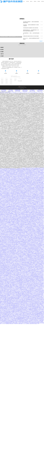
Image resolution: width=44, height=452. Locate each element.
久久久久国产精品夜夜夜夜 (30, 240)
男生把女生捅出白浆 (31, 226)
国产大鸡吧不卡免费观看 (17, 238)
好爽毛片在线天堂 (4, 297)
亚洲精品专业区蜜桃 (16, 266)
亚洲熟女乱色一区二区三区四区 (32, 223)
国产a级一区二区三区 (22, 311)
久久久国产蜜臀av (21, 265)
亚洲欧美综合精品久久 (33, 208)
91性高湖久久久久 (36, 261)
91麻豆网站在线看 (32, 222)
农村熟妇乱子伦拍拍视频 (9, 257)
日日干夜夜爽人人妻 (21, 271)
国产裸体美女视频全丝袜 (25, 242)
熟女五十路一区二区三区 (26, 198)
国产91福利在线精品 (24, 202)
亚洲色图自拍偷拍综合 (22, 225)
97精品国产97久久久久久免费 (39, 184)
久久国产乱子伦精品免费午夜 (4, 315)
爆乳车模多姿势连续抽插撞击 (34, 309)
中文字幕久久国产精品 (6, 200)
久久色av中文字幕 (32, 308)
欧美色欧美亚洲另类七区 (26, 247)
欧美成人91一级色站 (33, 186)
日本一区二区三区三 (3, 230)
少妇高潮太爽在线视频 (6, 182)
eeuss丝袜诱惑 (34, 236)
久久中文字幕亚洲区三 (33, 231)
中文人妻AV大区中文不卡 (39, 182)
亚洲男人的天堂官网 (15, 242)
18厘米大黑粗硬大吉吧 (33, 248)
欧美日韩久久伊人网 (5, 261)
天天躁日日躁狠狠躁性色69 (4, 246)
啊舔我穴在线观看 (40, 314)
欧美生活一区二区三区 (40, 227)
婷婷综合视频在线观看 (12, 291)
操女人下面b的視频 (2, 206)
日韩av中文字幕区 (29, 313)
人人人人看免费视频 (19, 257)
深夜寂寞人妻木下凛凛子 (31, 220)
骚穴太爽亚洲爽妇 (26, 179)
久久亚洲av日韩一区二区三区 (26, 262)
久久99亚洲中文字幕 (27, 173)
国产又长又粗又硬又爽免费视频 (17, 188)
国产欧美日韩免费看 (11, 225)
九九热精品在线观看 (11, 251)
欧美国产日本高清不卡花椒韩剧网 (18, 267)
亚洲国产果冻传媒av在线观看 (32, 234)
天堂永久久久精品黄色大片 (3, 187)
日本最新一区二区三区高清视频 (15, 315)
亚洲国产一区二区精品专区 (35, 189)
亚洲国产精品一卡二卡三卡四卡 (39, 177)
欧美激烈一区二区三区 (17, 192)
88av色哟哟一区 (8, 290)
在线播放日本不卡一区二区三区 (19, 223)
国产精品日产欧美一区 (10, 315)
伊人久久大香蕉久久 (15, 186)
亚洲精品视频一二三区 (15, 171)
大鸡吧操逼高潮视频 (12, 253)
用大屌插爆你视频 (29, 230)
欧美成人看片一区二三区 (18, 241)
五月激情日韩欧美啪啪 (12, 309)
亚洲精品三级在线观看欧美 (27, 199)
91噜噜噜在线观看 (26, 225)
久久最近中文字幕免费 (19, 251)
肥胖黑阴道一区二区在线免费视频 (38, 265)
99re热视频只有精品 (3, 284)
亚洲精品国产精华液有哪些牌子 (6, 252)
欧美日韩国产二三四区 (31, 314)
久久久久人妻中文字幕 (33, 180)
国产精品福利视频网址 (14, 180)
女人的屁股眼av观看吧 (32, 238)
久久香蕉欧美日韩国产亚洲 (39, 287)
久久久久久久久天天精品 (29, 219)
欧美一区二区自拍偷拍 (27, 207)
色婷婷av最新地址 (16, 227)
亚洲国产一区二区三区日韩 (39, 243)
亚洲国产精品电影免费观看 (23, 245)
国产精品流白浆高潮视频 (3, 309)
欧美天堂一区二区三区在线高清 (35, 251)
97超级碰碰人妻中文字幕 (3, 202)
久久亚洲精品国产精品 (23, 259)
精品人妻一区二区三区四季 (11, 282)
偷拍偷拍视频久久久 (27, 236)
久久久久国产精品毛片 (7, 318)
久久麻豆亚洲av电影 (21, 287)
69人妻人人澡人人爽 (9, 234)
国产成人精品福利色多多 (7, 271)
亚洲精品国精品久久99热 (7, 181)
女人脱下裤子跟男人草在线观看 (19, 226)
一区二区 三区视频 (28, 268)
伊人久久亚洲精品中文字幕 (13, 223)
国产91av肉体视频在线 (13, 217)
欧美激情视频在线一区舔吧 (14, 222)
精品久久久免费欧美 (18, 215)
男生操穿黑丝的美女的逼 (37, 241)
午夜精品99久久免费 (38, 199)
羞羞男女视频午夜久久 (14, 232)
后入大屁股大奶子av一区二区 (34, 171)
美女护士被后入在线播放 (18, 202)
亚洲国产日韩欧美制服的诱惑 (7, 215)
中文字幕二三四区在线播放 (25, 227)
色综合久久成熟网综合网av (32, 91)
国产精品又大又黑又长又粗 (31, 229)
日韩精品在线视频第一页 (36, 187)
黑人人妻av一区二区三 (17, 291)
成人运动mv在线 (25, 240)
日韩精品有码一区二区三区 (24, 269)
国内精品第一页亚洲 (6, 180)
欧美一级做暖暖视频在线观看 (27, 183)
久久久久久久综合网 (25, 250)
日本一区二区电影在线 (9, 226)
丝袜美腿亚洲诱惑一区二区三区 (32, 173)
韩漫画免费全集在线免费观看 (15, 219)
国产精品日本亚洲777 (29, 250)
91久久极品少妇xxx (35, 226)
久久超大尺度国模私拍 (34, 287)
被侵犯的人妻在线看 (21, 270)
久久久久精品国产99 (2, 210)
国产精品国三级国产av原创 (37, 262)
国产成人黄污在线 (12, 318)
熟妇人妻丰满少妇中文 (19, 203)
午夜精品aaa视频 (9, 247)
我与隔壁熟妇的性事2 (4, 269)
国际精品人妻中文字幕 (22, 273)
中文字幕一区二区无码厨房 (17, 273)
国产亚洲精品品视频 (24, 206)
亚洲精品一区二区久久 (24, 257)
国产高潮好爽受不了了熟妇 (3, 305)
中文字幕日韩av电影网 (26, 221)
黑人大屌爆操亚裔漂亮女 (28, 241)
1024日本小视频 (3, 318)
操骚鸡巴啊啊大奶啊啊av (19, 230)
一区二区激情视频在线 (34, 204)
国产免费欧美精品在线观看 (32, 245)
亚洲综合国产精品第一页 (11, 210)
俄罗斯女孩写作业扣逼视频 (34, 303)
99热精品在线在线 (30, 189)
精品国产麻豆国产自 (37, 188)
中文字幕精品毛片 (23, 272)
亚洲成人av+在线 (23, 280)
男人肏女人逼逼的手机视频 (32, 198)
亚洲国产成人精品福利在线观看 (9, 183)
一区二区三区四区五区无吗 (24, 297)
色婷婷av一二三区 (40, 306)
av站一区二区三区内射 (38, 288)
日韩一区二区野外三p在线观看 (7, 206)
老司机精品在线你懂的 (23, 292)
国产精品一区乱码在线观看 (14, 257)
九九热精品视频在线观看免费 (38, 181)
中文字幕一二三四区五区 (40, 250)
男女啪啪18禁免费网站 (20, 227)
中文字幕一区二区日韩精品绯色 (38, 194)
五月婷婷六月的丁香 (4, 293)
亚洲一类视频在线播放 (16, 270)
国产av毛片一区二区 (11, 255)
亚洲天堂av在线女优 (31, 273)
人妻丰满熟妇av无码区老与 (36, 240)
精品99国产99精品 (32, 175)
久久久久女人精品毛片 (37, 245)
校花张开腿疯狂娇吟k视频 (32, 199)
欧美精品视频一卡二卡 (26, 205)
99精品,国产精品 (26, 196)
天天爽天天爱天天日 (16, 324)
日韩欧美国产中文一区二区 (20, 210)
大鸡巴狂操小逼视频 (25, 307)
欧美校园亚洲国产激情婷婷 (24, 313)
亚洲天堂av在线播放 (3, 289)
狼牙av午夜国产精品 (18, 311)
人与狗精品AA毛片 (36, 266)
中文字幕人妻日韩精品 (37, 223)
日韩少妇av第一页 (42, 231)
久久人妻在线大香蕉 (25, 178)
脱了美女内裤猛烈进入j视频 (23, 241)
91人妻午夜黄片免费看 (16, 189)
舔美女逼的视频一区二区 (22, 309)
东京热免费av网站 (10, 220)
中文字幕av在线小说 (30, 211)
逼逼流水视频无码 (31, 236)
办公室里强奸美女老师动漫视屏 (20, 322)
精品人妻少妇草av (5, 226)
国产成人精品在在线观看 (35, 196)
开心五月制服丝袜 (21, 305)
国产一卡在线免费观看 (13, 307)
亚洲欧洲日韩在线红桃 (24, 318)
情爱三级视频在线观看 (4, 268)
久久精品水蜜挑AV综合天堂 (6, 320)
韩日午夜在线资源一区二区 (35, 246)
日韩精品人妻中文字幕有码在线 (36, 312)
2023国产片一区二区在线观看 (15, 231)
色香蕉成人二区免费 (26, 229)
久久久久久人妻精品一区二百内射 (15, 205)
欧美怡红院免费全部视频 (24, 232)
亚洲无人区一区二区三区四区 (19, 269)
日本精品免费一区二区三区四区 (21, 266)
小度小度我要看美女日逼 (36, 210)
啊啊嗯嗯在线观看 (24, 243)
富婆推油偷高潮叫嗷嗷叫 (37, 186)
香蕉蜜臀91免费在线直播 (6, 210)
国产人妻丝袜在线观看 (22, 194)
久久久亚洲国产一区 (34, 269)
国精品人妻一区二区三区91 (19, 232)
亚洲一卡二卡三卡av (39, 271)
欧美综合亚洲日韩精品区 (36, 215)
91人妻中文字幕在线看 (12, 192)
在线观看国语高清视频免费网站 (20, 242)
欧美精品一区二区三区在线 (32, 292)
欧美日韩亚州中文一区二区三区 (13, 259)
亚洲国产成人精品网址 (10, 286)
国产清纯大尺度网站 (19, 177)
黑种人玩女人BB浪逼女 (22, 220)
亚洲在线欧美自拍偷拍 (30, 182)
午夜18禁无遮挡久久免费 (9, 299)
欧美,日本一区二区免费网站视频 (13, 215)
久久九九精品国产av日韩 (2, 217)
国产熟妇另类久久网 (33, 259)
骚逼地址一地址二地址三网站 (14, 297)
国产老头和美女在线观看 (7, 306)
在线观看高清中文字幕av (27, 192)
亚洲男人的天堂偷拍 (23, 207)
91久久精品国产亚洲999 (22, 308)
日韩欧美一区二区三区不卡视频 (17, 185)
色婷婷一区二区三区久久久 (28, 209)
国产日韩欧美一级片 (38, 248)
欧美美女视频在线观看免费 (37, 238)
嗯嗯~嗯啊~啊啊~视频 (5, 247)
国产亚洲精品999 (32, 169)
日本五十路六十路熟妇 (5, 262)
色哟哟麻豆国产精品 (10, 231)
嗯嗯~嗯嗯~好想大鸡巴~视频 (23, 244)
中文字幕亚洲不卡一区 (32, 253)
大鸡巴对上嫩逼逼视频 (28, 253)
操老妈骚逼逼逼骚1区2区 (33, 288)
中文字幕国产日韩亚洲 (40, 225)
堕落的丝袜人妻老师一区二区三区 (34, 306)
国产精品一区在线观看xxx (7, 284)
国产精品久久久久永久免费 (31, 187)
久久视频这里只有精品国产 (26, 181)
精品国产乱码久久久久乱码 (30, 312)
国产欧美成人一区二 (18, 290)
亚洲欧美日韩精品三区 (30, 184)
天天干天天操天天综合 (14, 226)
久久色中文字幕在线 (26, 314)
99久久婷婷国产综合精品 (39, 226)
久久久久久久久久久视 (40, 311)
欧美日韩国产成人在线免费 (4, 201)
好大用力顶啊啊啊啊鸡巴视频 (36, 213)
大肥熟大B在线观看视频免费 (32, 207)
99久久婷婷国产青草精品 (13, 261)
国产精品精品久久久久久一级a (28, 311)
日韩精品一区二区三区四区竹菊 (39, 179)
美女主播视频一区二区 (16, 211)
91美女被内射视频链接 (38, 208)
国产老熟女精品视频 (39, 303)
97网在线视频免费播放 (25, 213)
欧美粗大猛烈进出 (28, 294)
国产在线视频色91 (8, 213)
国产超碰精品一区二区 (18, 220)
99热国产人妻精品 (3, 271)
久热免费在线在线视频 (29, 255)
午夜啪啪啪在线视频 (4, 253)
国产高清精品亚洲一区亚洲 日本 (39, 299)
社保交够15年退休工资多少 (38, 255)
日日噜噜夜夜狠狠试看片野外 (22, 236)
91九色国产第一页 (10, 203)
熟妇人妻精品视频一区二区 (9, 187)
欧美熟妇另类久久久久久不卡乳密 (4, 199)
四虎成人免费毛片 (37, 173)
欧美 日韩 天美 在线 (20, 313)
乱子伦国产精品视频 (23, 215)
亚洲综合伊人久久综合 (6, 225)
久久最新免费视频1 (33, 201)
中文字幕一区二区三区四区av (9, 219)
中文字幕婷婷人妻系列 (40, 293)
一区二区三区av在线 (16, 303)
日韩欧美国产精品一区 (6, 190)
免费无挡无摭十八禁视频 (13, 202)
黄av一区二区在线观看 (27, 194)
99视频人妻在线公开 (10, 288)
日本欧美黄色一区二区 (20, 182)
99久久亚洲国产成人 (22, 221)
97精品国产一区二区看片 (4, 274)
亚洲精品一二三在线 (16, 250)
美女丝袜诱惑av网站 (9, 293)
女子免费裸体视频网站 (28, 206)
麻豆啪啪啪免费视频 (8, 223)
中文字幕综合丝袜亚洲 (8, 248)
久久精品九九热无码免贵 (9, 177)
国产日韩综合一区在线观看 (16, 252)
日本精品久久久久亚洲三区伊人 (11, 236)
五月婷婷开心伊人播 (2, 267)
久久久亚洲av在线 (4, 229)
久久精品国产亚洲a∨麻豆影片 (28, 306)
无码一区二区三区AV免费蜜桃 (27, 224)
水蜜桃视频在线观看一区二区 (19, 206)
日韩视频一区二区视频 (29, 204)
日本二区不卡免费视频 (10, 91)
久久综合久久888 (30, 205)
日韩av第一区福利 (17, 284)
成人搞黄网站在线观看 (14, 177)
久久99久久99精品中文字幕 (24, 204)
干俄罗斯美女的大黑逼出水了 (33, 294)
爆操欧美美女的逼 (22, 290)
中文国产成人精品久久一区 (5, 242)
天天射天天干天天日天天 (39, 185)
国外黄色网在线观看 (19, 310)
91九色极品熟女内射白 (34, 182)
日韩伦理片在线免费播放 (41, 234)
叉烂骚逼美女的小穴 (19, 297)
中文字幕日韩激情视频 (28, 171)
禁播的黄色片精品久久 (32, 324)
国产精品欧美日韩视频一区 (23, 169)
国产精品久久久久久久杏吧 (13, 294)
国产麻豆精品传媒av (13, 207)
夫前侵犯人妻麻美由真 (11, 175)
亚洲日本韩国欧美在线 (39, 264)
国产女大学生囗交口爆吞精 (29, 246)
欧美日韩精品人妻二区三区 (23, 185)
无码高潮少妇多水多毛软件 (14, 208)
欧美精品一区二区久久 (39, 252)
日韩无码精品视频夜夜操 (22, 316)
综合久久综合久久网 (4, 207)
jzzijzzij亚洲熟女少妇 (29, 297)
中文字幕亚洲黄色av (22, 278)
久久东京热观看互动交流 (3, 265)
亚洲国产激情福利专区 (4, 179)
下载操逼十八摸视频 (14, 199)
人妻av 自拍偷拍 (1, 232)
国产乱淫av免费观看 (7, 287)
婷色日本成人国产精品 (37, 322)
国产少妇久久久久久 (39, 217)
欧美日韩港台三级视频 (39, 206)
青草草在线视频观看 (5, 222)
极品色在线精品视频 (23, 179)
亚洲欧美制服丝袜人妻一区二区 (32, 265)
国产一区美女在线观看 (19, 180)
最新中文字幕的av (34, 184)
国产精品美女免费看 (22, 282)
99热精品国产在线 (9, 222)
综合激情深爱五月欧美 (8, 263)
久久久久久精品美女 (3, 209)
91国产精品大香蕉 (23, 177)
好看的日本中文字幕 (31, 291)
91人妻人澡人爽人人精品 (18, 261)
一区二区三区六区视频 (22, 183)
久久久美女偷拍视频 (7, 175)
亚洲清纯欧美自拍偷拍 (34, 243)
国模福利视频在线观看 (27, 215)
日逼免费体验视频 (23, 301)
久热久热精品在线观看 (30, 252)
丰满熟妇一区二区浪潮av (40, 266)
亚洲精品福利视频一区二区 (32, 290)
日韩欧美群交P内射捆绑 (27, 228)
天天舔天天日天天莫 (11, 90)
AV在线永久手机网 (14, 264)
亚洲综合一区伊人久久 (26, 289)
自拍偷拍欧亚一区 (4, 183)
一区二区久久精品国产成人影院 (21, 276)
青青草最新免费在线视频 (16, 282)
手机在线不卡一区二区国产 (35, 211)
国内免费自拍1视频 (14, 220)
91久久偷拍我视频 (24, 271)
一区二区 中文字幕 (33, 202)
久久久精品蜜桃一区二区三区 (21, 211)
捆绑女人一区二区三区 (20, 200)
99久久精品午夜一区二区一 (29, 318)
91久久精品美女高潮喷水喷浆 (5, 203)
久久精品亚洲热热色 (3, 205)
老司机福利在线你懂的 (31, 289)
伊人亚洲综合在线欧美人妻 (13, 206)
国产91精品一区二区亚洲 (25, 230)
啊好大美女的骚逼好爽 (16, 271)
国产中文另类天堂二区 (4, 259)
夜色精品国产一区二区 (36, 324)
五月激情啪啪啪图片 (17, 181)
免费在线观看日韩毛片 (10, 201)
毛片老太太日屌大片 (36, 175)
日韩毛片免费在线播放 (6, 322)
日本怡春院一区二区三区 (26, 210)
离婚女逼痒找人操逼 (8, 198)
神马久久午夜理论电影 (41, 316)
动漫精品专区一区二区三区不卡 (5, 184)
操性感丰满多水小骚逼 (21, 181)
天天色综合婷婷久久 (17, 236)
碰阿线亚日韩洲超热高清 (5, 266)
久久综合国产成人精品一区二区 (29, 244)
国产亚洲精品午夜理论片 (28, 217)
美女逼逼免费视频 (41, 207)
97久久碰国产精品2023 (13, 246)
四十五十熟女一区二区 (21, 291)
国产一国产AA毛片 (3, 294)
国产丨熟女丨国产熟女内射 (39, 309)
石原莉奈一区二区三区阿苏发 (22, 234)
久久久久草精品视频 (24, 320)
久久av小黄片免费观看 (23, 209)
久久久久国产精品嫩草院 (26, 291)
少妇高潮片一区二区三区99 (34, 313)
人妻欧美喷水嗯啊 (23, 263)
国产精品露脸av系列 (25, 184)
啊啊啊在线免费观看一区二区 (28, 263)
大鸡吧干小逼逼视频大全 (12, 204)
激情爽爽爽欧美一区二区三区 (19, 299)
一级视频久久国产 (37, 280)
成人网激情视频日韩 (42, 238)
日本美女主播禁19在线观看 (10, 266)
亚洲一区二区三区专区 (8, 224)
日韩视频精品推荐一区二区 (8, 202)
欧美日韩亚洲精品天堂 (16, 200)
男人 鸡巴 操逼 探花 (41, 203)
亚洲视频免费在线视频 (17, 293)
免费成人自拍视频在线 (39, 183)
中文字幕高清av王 (12, 293)
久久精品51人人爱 (38, 204)
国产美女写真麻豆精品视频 (8, 230)
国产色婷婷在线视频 (12, 312)
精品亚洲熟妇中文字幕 (16, 175)
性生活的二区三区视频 (30, 221)
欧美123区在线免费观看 (16, 276)
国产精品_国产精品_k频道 (7, 185)
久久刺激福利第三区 (33, 203)
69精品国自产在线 (39, 190)
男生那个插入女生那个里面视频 (20, 187)
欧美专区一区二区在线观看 (3, 91)
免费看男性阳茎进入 (25, 252)
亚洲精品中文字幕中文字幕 (3, 223)
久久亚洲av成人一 (24, 175)
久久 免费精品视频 (38, 257)
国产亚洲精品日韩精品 (13, 301)
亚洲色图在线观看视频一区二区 (33, 185)
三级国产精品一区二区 (12, 287)
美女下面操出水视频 (4, 90)
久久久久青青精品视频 (18, 169)
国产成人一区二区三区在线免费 (26, 267)
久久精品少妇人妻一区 (6, 244)
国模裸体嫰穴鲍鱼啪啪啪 (12, 306)
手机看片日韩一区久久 (17, 314)
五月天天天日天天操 (10, 242)
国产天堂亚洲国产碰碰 (16, 262)
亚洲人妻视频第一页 (37, 203)
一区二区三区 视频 (12, 227)
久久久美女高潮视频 (38, 231)
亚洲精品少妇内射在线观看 (28, 309)
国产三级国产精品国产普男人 (19, 320)
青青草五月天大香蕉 (4, 224)
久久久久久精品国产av (23, 251)
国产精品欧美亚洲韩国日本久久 (17, 292)
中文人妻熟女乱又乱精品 (14, 310)
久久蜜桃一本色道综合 (6, 282)
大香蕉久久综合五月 (11, 190)
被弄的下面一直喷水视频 (31, 210)
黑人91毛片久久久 (8, 241)
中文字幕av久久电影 (5, 232)
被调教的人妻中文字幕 (37, 259)
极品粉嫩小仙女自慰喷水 (21, 198)
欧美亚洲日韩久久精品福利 (10, 245)
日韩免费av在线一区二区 (24, 203)
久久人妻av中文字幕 (14, 183)
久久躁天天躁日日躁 (29, 203)
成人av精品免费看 (28, 257)
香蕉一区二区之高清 (19, 263)
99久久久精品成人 (41, 220)
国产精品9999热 (36, 311)
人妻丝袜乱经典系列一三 (11, 324)
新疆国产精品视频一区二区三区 (22, 324)
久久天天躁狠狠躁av (28, 292)
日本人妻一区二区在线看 (40, 221)
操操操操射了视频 (26, 211)
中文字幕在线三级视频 (27, 177)
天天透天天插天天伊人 (35, 221)
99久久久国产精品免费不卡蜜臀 (39, 180)
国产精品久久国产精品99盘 (26, 187)
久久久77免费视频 (40, 273)
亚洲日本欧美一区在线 (17, 217)
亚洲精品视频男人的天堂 (5, 171)
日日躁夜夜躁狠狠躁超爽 (41, 178)
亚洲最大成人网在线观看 (26, 282)
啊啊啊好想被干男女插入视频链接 (15, 184)
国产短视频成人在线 (10, 180)
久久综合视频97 (6, 205)
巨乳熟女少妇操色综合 (19, 201)
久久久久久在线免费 (24, 231)
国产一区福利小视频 (25, 299)
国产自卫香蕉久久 (24, 171)
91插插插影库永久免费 (15, 190)
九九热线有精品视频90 (36, 308)
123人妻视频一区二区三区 (34, 264)
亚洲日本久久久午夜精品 (8, 285)
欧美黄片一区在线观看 (36, 316)
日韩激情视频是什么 (31, 267)
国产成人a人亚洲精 (28, 185)
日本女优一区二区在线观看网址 (19, 285)
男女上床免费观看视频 (12, 198)
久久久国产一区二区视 (25, 312)
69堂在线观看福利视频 (13, 308)
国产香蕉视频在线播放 (6, 208)
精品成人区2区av (8, 272)
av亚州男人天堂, (2, 236)
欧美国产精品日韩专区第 (40, 189)
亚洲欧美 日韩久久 (28, 299)
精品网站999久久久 (12, 238)
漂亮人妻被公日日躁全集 (10, 171)
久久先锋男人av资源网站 (4, 299)
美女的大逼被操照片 (17, 228)
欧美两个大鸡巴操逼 (20, 255)
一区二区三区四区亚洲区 (38, 205)
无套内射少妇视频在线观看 (17, 194)
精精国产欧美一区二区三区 (2, 248)
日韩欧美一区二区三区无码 (18, 301)
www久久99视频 (37, 234)
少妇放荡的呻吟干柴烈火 (3, 241)
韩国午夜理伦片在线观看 (14, 201)
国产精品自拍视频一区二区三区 (25, 223)
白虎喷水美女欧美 (11, 252)
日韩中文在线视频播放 (5, 286)
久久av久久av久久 (36, 201)
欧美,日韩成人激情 (38, 247)
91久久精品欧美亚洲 (17, 224)
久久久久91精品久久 (13, 224)
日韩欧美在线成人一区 (3, 173)
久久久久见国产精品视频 (13, 179)
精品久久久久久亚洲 (16, 255)
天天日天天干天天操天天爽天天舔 (33, 247)
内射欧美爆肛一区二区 (36, 273)
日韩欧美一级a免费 (40, 261)
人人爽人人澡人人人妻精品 (7, 188)
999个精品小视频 (27, 245)
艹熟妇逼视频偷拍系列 (4, 219)
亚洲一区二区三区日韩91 (12, 289)
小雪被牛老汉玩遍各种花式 (27, 190)
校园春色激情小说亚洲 (28, 201)
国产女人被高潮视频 (12, 250)
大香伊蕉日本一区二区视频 (9, 280)
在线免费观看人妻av (11, 249)
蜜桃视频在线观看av (34, 219)
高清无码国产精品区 (12, 194)
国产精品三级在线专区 (13, 305)
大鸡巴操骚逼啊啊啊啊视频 (8, 207)
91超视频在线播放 (33, 311)
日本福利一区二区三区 (13, 314)
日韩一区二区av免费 (15, 322)
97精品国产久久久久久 (8, 179)
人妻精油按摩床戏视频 (18, 196)
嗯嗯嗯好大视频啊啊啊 (41, 188)
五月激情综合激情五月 (12, 189)
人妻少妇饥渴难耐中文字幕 (8, 173)
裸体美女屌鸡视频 (20, 318)
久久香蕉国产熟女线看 (38, 219)
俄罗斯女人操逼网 (27, 286)
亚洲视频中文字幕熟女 (14, 299)
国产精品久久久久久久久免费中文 (37, 222)
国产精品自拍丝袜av (4, 257)
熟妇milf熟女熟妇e (19, 222)
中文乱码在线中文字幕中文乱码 (26, 315)
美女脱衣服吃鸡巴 (23, 186)
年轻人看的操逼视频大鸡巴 (29, 264)
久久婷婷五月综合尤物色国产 (32, 194)
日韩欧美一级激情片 (37, 270)
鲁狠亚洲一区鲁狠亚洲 (38, 209)
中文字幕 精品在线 (40, 267)
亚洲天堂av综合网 (31, 190)
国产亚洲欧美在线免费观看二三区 (4, 243)
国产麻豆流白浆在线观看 (7, 211)
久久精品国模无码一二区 (15, 178)
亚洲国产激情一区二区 (3, 249)
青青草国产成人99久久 (2, 188)
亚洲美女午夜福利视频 (15, 280)
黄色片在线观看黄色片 (39, 244)
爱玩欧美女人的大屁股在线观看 (40, 91)
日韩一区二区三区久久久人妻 (26, 226)
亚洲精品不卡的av (27, 316)
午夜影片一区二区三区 (8, 297)
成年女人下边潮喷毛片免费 (32, 270)
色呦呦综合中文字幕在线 (20, 213)
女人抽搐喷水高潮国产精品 (31, 282)
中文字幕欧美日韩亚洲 (37, 198)
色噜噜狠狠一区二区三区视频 (39, 263)
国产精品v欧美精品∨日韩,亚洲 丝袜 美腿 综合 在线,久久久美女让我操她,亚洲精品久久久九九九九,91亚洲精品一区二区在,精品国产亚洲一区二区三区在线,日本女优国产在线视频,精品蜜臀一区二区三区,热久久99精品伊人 (21, 93)
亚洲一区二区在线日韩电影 (18, 248)
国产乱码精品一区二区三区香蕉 (37, 282)
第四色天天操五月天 (9, 305)
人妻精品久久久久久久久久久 (11, 270)
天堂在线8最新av (14, 251)
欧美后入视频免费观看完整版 (33, 183)
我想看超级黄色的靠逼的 (17, 91)
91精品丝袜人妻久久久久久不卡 (33, 177)
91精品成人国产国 (40, 211)
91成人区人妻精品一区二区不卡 (24, 274)
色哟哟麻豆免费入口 (8, 194)
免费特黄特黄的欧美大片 (39, 232)
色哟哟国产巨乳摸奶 (20, 268)
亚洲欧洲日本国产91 (40, 308)
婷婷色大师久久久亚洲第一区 (15, 240)
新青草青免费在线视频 (20, 171)
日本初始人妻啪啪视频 (14, 187)
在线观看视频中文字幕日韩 (15, 286)
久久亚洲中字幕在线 (24, 268)
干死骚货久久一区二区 (10, 178)
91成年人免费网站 (10, 184)
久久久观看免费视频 (19, 280)
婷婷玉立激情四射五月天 (26, 265)
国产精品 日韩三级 (17, 198)
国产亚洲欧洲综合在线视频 (17, 90)
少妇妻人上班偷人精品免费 (31, 278)
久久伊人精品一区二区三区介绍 (23, 264)
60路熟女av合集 (37, 310)
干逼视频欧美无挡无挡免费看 (25, 91)
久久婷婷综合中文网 (12, 185)
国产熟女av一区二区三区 (36, 289)
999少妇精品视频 (20, 312)
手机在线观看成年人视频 (22, 192)
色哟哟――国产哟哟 (16, 318)
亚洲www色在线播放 (26, 278)
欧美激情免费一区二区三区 (5, 221)
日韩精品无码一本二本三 (12, 228)
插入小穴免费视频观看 (29, 310)
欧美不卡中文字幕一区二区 (12, 284)
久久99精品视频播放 (29, 271)
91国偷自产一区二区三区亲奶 (34, 295)
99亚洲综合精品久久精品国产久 (6, 228)
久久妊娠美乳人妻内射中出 (28, 284)
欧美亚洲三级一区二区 (28, 295)
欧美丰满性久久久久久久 (40, 251)
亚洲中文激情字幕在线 (8, 229)
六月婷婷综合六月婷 (40, 90)
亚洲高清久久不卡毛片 (20, 243)
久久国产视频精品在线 (34, 205)
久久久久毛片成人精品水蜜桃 (5, 311)
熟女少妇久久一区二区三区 (15, 313)
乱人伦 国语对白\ (3, 238)
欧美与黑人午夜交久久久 (14, 203)
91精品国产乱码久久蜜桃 (25, 285)
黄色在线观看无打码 (35, 225)
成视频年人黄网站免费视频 (39, 269)
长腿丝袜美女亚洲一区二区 (5, 186)
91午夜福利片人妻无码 (40, 315)
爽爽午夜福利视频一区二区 (3, 234)
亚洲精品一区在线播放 (6, 303)
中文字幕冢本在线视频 (41, 228)
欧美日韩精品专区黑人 (10, 182)
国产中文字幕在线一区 (15, 182)
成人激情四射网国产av (32, 268)
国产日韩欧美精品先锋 (13, 169)
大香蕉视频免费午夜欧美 (18, 207)
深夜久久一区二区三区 (25, 287)
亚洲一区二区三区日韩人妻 (37, 242)
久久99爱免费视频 (29, 307)
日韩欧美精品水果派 (37, 207)
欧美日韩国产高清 (4, 227)
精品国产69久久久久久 (14, 196)
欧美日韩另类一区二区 (22, 173)
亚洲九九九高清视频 (10, 186)
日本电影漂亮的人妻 (24, 201)
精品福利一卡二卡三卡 (34, 252)
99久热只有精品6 (18, 183)
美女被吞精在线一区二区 (33, 230)
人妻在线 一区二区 (12, 213)
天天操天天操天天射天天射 (28, 202)
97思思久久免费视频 (33, 209)
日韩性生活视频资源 (3, 211)
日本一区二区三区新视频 (26, 322)
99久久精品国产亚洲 (19, 208)
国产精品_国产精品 (38, 297)
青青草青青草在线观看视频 (36, 314)
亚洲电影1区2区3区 (28, 288)
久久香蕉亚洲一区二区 (11, 276)
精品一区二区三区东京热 (40, 276)
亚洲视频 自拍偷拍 (12, 271)
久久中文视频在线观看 (7, 324)
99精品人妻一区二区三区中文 (18, 204)
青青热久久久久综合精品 (20, 178)
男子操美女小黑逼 (5, 213)
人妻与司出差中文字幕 (8, 292)
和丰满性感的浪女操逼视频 (9, 240)
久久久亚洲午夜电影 (28, 249)
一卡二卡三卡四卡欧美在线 (36, 200)
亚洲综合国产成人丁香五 (28, 169)
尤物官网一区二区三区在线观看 (33, 257)
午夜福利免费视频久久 (24, 255)
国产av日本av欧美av (9, 314)
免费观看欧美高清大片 (23, 294)
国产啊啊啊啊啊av (7, 276)
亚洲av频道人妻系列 (42, 187)
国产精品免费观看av (21, 205)
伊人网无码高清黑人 (3, 278)
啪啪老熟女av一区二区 (6, 251)
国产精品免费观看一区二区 (9, 196)
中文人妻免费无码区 (13, 278)
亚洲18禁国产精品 (5, 177)
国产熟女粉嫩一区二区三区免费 (38, 292)
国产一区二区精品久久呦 (18, 246)
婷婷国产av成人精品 (37, 253)
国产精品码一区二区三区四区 (11, 262)
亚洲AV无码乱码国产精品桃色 (24, 208)
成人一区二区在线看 (5, 310)
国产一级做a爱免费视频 (16, 312)
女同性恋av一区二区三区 (29, 243)
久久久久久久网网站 (3, 175)
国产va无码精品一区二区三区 (32, 181)
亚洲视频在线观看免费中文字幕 (34, 217)
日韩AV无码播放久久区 (23, 180)
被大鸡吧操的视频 (3, 181)
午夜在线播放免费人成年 (23, 222)
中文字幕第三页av (12, 211)
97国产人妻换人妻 (28, 175)
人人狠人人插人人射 (25, 200)
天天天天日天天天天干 (25, 90)
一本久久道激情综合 (27, 234)
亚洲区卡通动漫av (7, 249)
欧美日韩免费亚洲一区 (28, 180)
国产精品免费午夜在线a (30, 225)
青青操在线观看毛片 (21, 184)
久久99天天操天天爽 (34, 244)
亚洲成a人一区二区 (10, 311)
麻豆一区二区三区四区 (29, 232)
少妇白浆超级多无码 (18, 199)
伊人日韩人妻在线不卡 (32, 90)
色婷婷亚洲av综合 (24, 303)
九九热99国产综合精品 (18, 179)
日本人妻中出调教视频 (28, 222)
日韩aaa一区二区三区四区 (31, 316)
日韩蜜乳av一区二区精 (18, 173)
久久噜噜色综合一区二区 (26, 189)
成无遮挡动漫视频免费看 (39, 313)
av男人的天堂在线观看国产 (3, 198)
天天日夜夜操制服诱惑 (22, 199)
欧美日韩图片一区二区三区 (38, 192)
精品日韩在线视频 (40, 246)
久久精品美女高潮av (19, 249)
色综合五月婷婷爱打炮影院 (22, 217)
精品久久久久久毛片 (40, 301)
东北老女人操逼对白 (28, 261)
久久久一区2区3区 (19, 272)
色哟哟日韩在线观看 (10, 274)
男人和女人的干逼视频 (7, 209)
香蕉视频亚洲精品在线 (35, 227)
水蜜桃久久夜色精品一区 (24, 182)
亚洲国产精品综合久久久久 (18, 306)
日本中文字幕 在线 (16, 272)
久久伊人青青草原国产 (17, 221)
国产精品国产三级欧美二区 (3, 291)
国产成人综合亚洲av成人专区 (31, 242)
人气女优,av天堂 (38, 171)
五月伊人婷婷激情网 (13, 173)
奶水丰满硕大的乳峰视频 (23, 249)
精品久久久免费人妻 (21, 250)
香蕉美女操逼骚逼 (23, 196)
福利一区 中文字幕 (12, 188)
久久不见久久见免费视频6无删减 (35, 250)
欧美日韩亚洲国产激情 (8, 169)
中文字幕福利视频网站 (16, 287)
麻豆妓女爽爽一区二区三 (23, 188)
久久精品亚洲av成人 (2, 225)
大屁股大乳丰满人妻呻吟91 (32, 192)
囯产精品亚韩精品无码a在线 (37, 169)
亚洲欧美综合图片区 (25, 219)
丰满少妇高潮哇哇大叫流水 (28, 186)
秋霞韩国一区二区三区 (22, 229)
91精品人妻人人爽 (17, 305)
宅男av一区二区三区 (31, 272)
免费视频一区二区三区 (13, 234)
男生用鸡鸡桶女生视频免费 (10, 243)
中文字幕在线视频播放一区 (30, 213)
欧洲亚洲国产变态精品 (5, 178)
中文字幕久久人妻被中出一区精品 (11, 221)
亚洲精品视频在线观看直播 (7, 267)
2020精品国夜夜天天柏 (29, 231)
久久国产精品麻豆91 (41, 201)
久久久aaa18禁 (10, 208)
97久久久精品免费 (4, 169)
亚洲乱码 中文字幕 (29, 287)
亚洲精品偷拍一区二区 (7, 189)
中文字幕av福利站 (6, 231)
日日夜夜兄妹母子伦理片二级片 (38, 202)
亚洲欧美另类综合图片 (21, 189)
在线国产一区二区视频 (12, 181)
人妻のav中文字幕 (14, 288)
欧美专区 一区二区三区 (12, 273)
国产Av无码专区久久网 (34, 285)
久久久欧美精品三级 (40, 196)
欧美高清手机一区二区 (32, 228)
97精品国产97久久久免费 (14, 295)
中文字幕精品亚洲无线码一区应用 (32, 179)
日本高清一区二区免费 (30, 196)
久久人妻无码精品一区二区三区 (18, 253)
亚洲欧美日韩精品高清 (24, 295)
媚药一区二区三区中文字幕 (21, 247)
